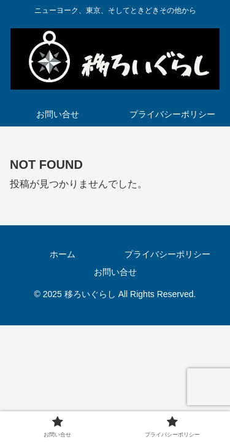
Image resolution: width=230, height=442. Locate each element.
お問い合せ (115, 272)
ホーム (62, 254)
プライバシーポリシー (167, 254)
